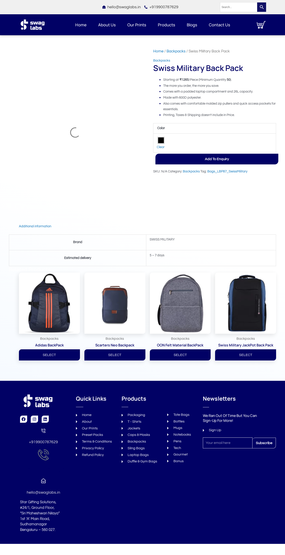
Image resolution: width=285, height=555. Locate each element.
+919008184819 (45, 469)
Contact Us (219, 24)
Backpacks (176, 51)
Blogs (192, 24)
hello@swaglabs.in (43, 492)
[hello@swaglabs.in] (43, 481)
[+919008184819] (43, 454)
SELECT (49, 355)
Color (161, 128)
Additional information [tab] (35, 226)
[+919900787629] (43, 430)
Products (166, 24)
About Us (107, 24)
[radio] (161, 140)
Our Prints (136, 24)
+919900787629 (43, 442)
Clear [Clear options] (161, 147)
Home (81, 24)
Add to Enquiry (217, 159)
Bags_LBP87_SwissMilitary (227, 171)
